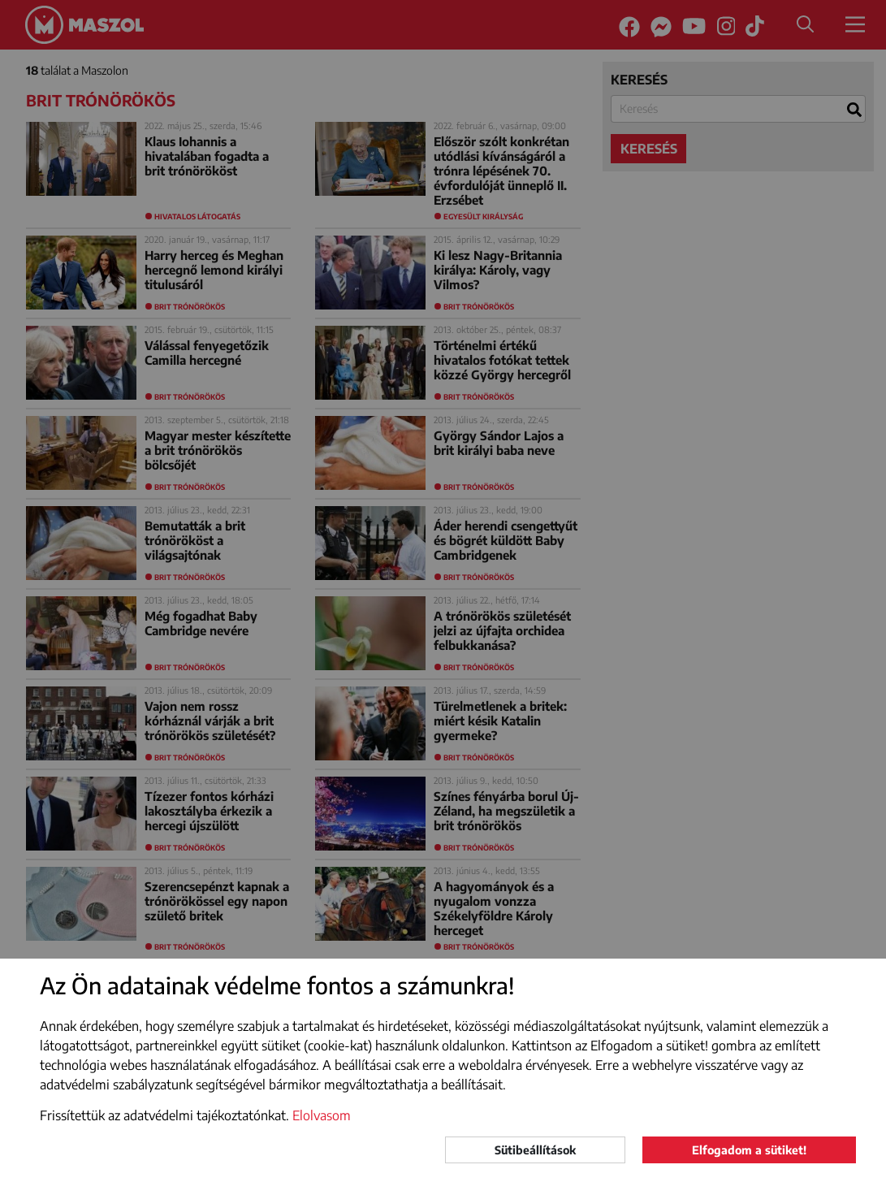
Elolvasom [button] (321, 1115)
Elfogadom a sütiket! (749, 1150)
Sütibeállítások (535, 1150)
